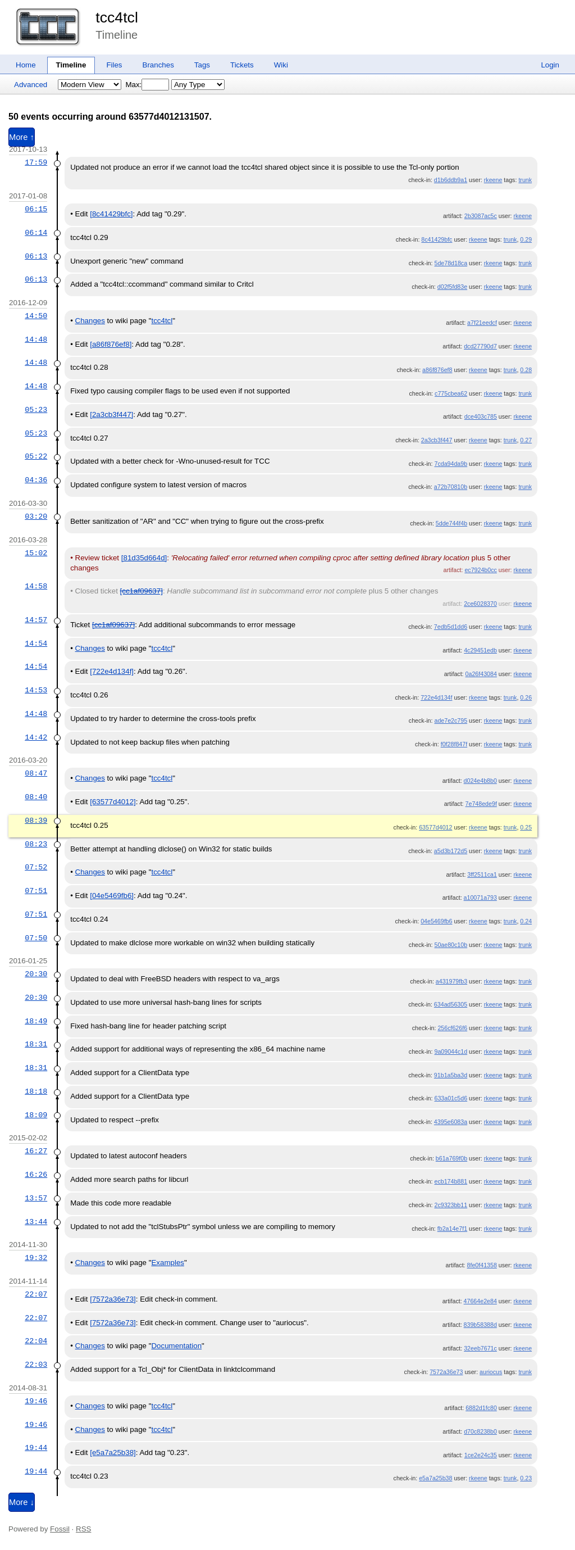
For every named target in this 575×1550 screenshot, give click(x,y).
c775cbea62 (451, 393)
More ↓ (21, 1502)
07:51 (36, 891)
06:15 (36, 209)
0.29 (526, 239)
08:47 (36, 773)
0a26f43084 (481, 673)
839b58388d (480, 1324)
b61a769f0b (451, 1158)
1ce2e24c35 (480, 1455)
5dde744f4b (451, 523)
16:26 (36, 1175)
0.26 (526, 697)
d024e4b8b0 (480, 780)
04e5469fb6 (436, 921)
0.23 (526, 1478)
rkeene (493, 179)
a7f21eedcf (482, 322)
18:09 (36, 1115)
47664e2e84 (480, 1301)
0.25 (526, 827)
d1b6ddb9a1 (450, 179)
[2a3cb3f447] (111, 414)
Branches (158, 65)
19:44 (36, 1448)
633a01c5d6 (450, 1098)
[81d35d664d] (144, 558)
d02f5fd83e (452, 286)
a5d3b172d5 (450, 850)
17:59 (36, 162)
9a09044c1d (450, 1051)
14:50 (36, 316)
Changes (90, 320)
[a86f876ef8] (110, 344)
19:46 (36, 1401)
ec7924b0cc (480, 569)
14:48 (36, 339)
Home (26, 65)
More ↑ (21, 137)
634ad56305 (450, 1004)
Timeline (71, 65)
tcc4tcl (116, 17)
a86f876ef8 (437, 369)
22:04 (36, 1341)
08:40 (36, 797)
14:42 (36, 737)
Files (114, 65)
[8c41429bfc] (111, 214)
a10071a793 (480, 897)
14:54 (36, 643)
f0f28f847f (454, 744)
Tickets (242, 65)
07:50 (36, 938)
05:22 (36, 456)
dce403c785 (480, 416)
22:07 (36, 1294)
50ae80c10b (450, 944)
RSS (83, 1529)
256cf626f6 (452, 1028)
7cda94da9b (450, 463)
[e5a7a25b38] (113, 1452)
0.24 (526, 921)
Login (550, 65)
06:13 (36, 256)
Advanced (30, 84)
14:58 (36, 586)
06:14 (36, 233)
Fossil (60, 1529)
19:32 (36, 1258)
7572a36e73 (446, 1371)
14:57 (36, 620)
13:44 (36, 1222)
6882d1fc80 (481, 1407)
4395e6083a (450, 1121)
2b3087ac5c (480, 215)
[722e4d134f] (112, 671)
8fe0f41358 (482, 1265)
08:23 (36, 844)
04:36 (36, 480)
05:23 (36, 410)
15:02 (36, 553)
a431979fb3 (451, 981)
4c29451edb (480, 650)
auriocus (491, 1371)
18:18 (36, 1091)
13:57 (36, 1198)
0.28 (526, 369)
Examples (167, 1262)
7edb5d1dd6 (450, 626)
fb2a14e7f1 (452, 1228)
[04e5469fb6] (112, 895)
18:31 (36, 1044)
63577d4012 (435, 827)
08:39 (36, 820)
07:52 (36, 867)
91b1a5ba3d (450, 1075)
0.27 (526, 440)
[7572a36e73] (113, 1299)
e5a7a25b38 (435, 1478)
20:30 (36, 974)
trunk (525, 179)
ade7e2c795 (450, 720)
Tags (202, 65)
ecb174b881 (450, 1181)
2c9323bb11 (450, 1205)
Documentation (176, 1345)
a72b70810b (450, 486)
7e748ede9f (481, 803)
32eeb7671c (480, 1348)
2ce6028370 (480, 603)
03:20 (36, 516)
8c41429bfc (436, 239)
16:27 (36, 1151)
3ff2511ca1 (482, 874)
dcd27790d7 (480, 346)
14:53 (36, 690)
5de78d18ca (450, 263)
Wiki (281, 65)
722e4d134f (436, 697)
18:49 (36, 1021)
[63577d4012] (113, 801)
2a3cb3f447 (437, 440)
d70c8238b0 (480, 1431)
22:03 (36, 1364)
